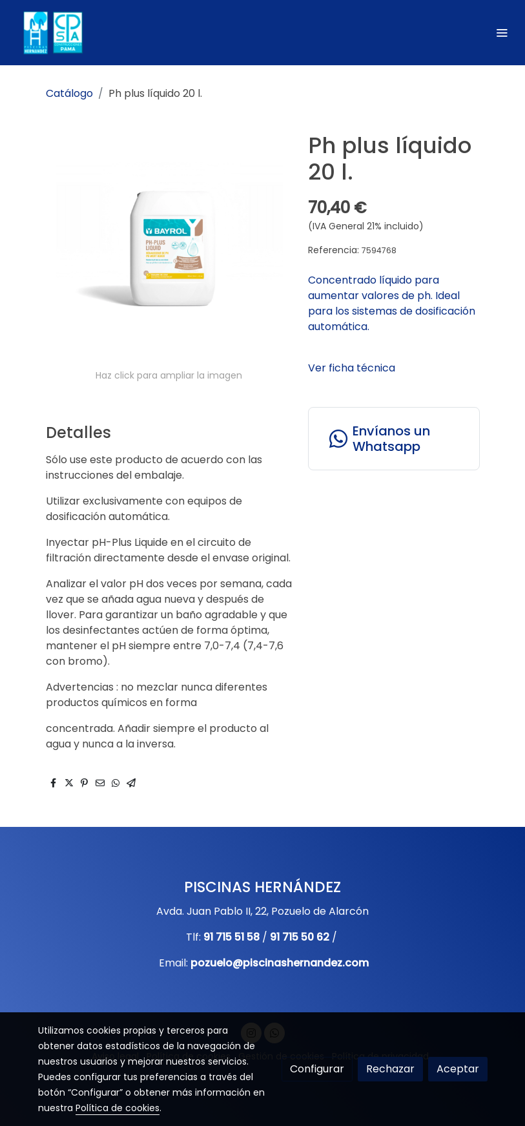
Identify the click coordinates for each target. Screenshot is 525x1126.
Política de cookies (118, 1107)
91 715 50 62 (299, 937)
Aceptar (458, 1068)
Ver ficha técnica (351, 367)
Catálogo (69, 93)
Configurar (317, 1068)
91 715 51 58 (231, 937)
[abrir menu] (502, 32)
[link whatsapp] (394, 438)
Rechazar (390, 1068)
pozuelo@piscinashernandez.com (279, 962)
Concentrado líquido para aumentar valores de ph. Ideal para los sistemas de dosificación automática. (391, 303)
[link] (51, 32)
